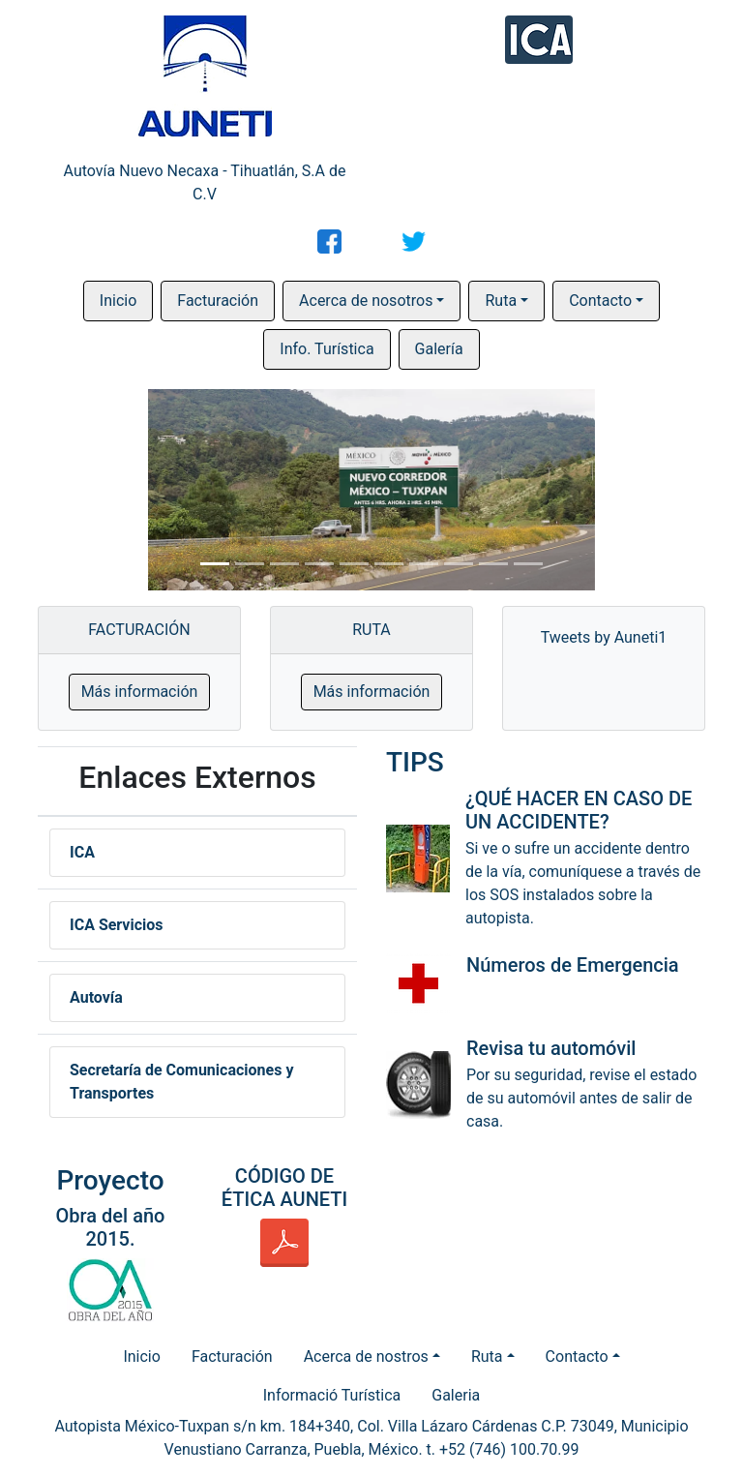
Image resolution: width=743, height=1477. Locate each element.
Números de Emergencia (572, 965)
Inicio (118, 300)
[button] (100, 489)
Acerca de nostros (366, 1356)
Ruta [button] (501, 300)
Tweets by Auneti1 (604, 637)
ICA (82, 852)
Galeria (455, 1395)
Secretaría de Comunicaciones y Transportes (181, 1081)
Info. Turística (326, 349)
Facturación (217, 300)
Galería (439, 349)
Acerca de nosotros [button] (365, 300)
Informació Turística (332, 1395)
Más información (139, 691)
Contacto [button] (600, 300)
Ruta (487, 1356)
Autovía (96, 997)
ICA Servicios (116, 925)
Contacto (577, 1356)
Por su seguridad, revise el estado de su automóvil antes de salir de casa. (581, 1098)
